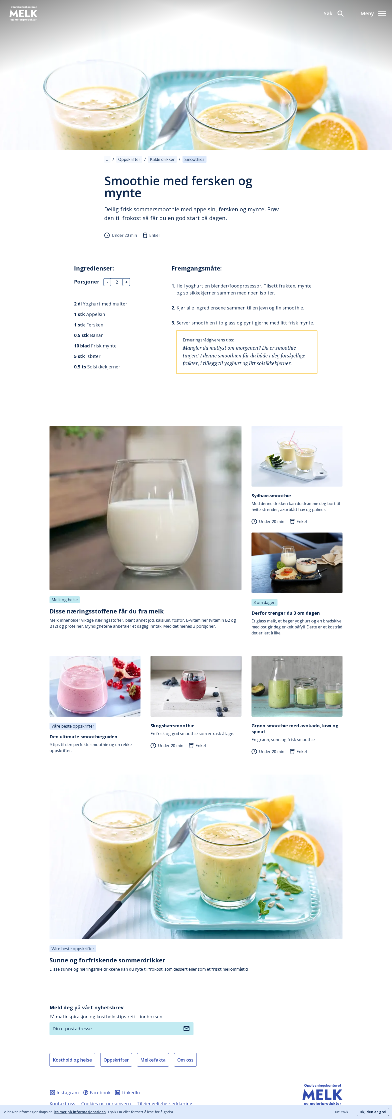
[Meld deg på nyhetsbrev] (187, 1028)
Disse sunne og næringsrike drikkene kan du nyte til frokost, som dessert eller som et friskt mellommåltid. (196, 964)
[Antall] (117, 282)
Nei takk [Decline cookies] (341, 1112)
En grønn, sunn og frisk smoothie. (297, 732)
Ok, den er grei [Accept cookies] (373, 1112)
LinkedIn (127, 1093)
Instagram (64, 1093)
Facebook (96, 1093)
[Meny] (373, 13)
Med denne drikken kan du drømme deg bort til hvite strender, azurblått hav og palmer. (297, 502)
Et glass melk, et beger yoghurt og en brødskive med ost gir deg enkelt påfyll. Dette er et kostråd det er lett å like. (297, 623)
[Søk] (334, 13)
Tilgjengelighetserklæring (164, 1104)
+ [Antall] (126, 282)
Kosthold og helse (72, 1060)
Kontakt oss (62, 1104)
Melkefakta (153, 1060)
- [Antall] (107, 282)
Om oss (185, 1060)
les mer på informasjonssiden (80, 1112)
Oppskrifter (116, 1060)
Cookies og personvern (106, 1104)
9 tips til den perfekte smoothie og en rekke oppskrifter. (95, 743)
